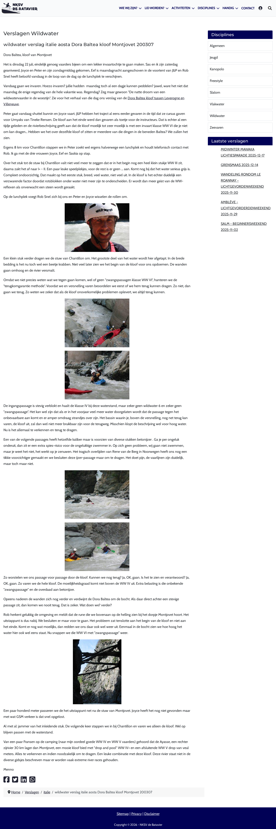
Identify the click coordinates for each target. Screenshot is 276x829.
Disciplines (206, 8)
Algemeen (217, 46)
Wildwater (217, 116)
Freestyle (216, 81)
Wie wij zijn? (128, 8)
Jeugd (214, 57)
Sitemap (123, 814)
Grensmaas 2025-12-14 (239, 165)
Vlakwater (217, 104)
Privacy (136, 814)
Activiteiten (181, 8)
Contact (247, 8)
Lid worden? (154, 8)
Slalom (215, 92)
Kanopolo (217, 69)
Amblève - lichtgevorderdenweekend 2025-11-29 (246, 208)
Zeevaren (216, 127)
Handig (228, 8)
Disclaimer (152, 814)
